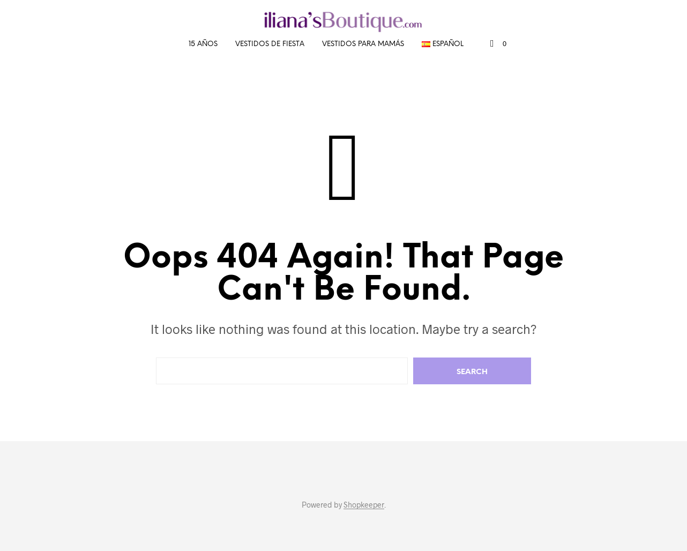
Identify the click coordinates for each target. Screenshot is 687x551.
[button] (498, 44)
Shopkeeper (364, 505)
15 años (203, 44)
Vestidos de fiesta (269, 44)
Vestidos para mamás (363, 44)
